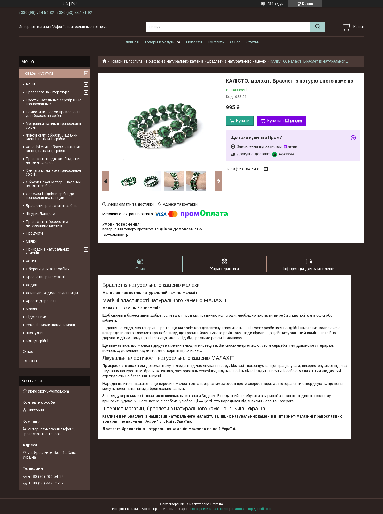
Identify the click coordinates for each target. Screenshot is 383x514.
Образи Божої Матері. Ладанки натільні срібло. (53, 184)
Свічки (31, 241)
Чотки (31, 261)
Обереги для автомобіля (47, 269)
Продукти (34, 233)
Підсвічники (36, 317)
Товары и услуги (159, 42)
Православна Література (47, 92)
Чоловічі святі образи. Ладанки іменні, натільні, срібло (53, 149)
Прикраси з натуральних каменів (174, 61)
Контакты (215, 42)
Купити (242, 121)
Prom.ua (216, 504)
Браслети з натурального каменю (236, 61)
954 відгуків (276, 4)
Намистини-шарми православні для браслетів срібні (53, 114)
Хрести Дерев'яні (41, 301)
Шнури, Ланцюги (40, 213)
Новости (194, 42)
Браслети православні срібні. (51, 205)
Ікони (30, 84)
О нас (235, 42)
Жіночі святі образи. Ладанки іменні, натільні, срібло (51, 137)
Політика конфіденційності (251, 509)
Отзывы (30, 360)
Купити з (284, 121)
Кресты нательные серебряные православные (53, 102)
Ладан (31, 285)
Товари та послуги (126, 61)
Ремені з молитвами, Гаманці (51, 325)
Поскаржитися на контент (209, 509)
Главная (131, 42)
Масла (31, 309)
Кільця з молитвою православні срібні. (53, 172)
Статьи (252, 42)
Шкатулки (34, 333)
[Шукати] (317, 27)
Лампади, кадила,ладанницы (52, 293)
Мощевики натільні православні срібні (53, 125)
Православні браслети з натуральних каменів (47, 223)
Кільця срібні (37, 341)
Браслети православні (45, 277)
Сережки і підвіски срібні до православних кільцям (50, 196)
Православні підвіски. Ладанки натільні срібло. (53, 161)
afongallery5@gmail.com (48, 391)
